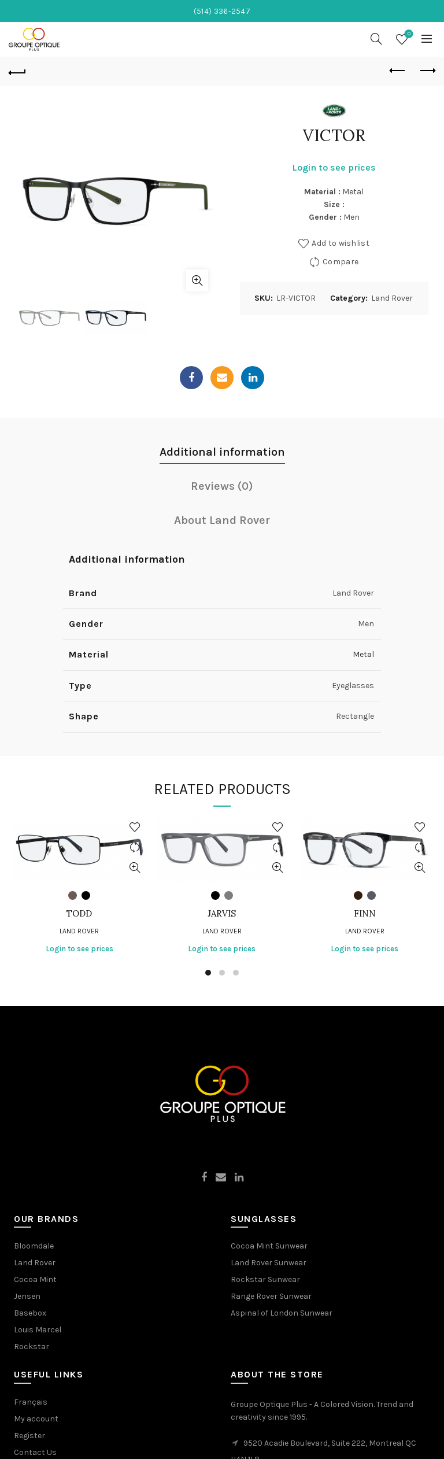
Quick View (135, 868)
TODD (79, 913)
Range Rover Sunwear (271, 1296)
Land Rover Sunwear (268, 1263)
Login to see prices (334, 167)
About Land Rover (222, 520)
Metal (363, 654)
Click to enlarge (197, 280)
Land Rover (392, 298)
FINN (365, 913)
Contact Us (35, 1452)
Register (29, 1435)
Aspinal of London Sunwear (281, 1313)
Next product (427, 70)
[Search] (376, 38)
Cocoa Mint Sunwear (269, 1246)
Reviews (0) (222, 486)
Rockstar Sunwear (265, 1279)
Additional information (222, 452)
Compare (340, 262)
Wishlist (408, 34)
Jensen (27, 1296)
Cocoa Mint (35, 1279)
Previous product (398, 70)
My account (36, 1419)
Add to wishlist (340, 243)
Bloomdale (34, 1246)
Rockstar (31, 1346)
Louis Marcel (37, 1330)
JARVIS (222, 913)
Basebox (30, 1313)
